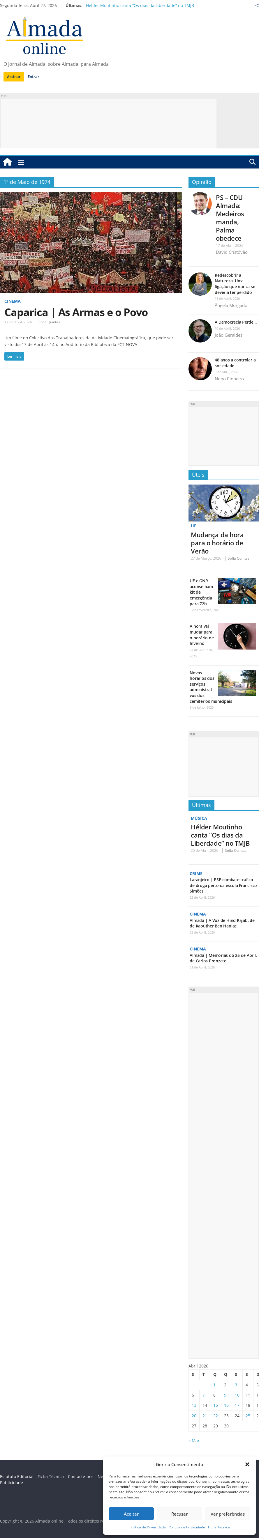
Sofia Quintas (49, 322)
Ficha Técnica (219, 1527)
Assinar (14, 76)
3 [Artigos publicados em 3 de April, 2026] (236, 1385)
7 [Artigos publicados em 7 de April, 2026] (203, 1395)
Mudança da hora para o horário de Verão (217, 542)
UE (193, 525)
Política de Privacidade (147, 1527)
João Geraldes (228, 335)
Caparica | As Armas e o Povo (76, 312)
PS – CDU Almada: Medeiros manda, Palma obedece (230, 217)
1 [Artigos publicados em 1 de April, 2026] (214, 1385)
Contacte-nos (81, 1476)
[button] (247, 1464)
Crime (196, 873)
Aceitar (131, 1514)
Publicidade (11, 1482)
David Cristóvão (232, 252)
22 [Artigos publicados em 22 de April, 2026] (215, 1415)
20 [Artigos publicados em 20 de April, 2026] (194, 1415)
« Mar (194, 1440)
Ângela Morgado (231, 305)
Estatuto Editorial (17, 1476)
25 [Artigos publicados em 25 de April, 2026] (248, 1415)
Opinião (202, 181)
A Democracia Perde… (235, 322)
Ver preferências (228, 1514)
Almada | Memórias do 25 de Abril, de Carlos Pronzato (223, 958)
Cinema (12, 301)
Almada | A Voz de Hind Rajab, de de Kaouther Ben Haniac (222, 923)
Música (199, 818)
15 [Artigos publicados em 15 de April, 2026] (215, 1405)
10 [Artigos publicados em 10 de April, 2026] (237, 1395)
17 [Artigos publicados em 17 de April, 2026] (237, 1405)
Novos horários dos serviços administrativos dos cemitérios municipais (211, 687)
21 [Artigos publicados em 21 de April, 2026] (204, 1415)
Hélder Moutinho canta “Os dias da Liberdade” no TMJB (140, 5)
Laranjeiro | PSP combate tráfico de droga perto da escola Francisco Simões (223, 885)
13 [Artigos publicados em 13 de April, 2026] (194, 1405)
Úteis (198, 474)
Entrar (33, 76)
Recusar (179, 1514)
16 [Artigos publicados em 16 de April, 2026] (226, 1405)
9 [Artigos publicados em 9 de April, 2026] (225, 1395)
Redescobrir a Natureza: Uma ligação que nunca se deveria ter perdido (235, 283)
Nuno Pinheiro (229, 379)
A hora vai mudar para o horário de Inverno (202, 634)
